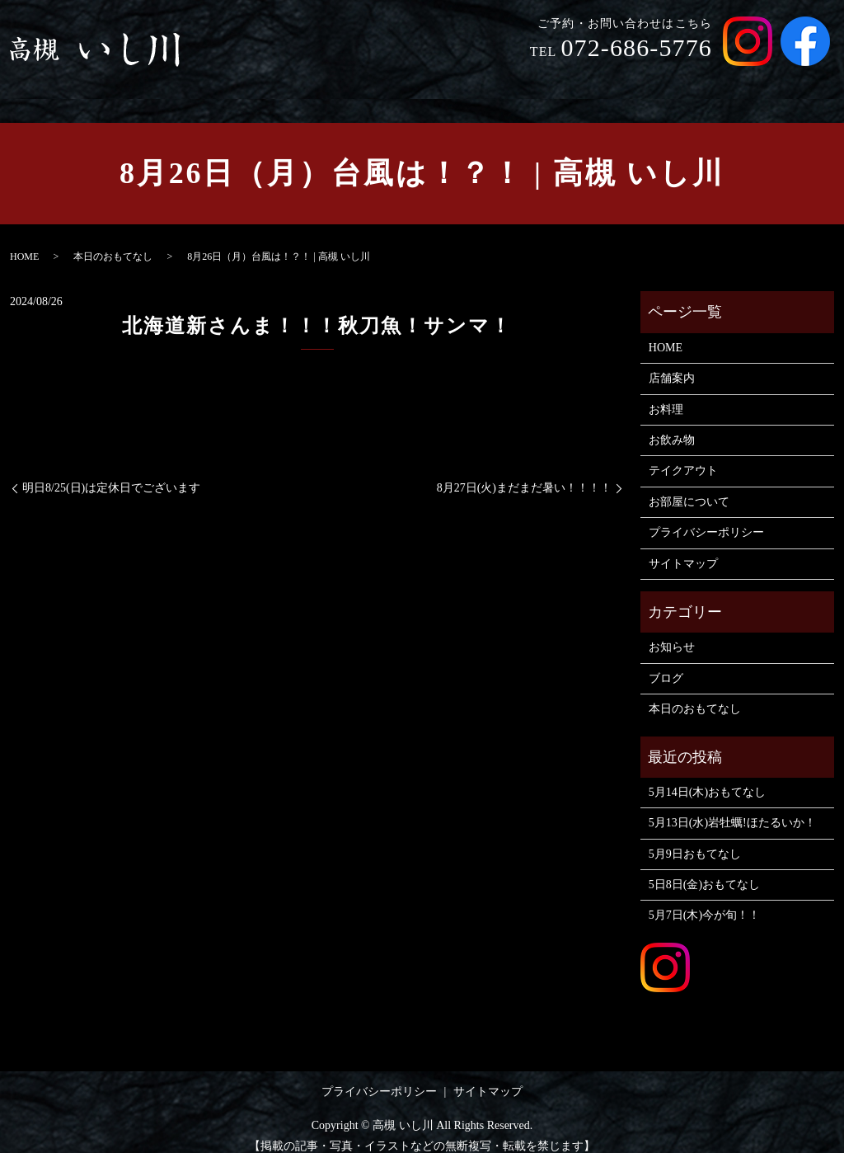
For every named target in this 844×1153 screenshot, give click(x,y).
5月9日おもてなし (695, 838)
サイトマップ (683, 548)
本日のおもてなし (112, 241)
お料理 (523, 81)
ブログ (666, 663)
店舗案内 (456, 81)
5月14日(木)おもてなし (707, 776)
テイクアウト (674, 81)
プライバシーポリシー (706, 517)
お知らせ (672, 631)
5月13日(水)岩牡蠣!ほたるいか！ (732, 807)
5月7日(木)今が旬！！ (704, 899)
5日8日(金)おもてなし (704, 869)
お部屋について (779, 81)
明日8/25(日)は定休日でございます (111, 472)
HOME (389, 81)
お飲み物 (589, 81)
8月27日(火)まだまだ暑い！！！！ (524, 472)
